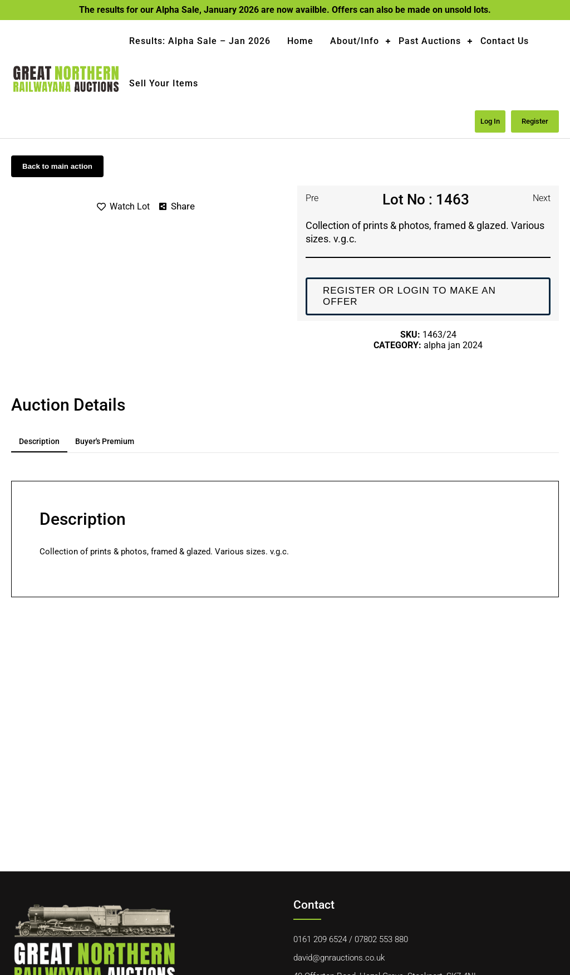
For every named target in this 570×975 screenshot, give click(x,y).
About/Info (354, 41)
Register (535, 121)
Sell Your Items (163, 83)
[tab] (39, 441)
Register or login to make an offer (409, 296)
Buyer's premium (104, 441)
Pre (312, 198)
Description (39, 441)
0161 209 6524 (320, 939)
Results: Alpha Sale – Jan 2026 (200, 41)
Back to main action (57, 166)
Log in (490, 121)
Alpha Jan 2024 (453, 345)
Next (542, 198)
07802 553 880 (381, 939)
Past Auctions (430, 41)
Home (300, 41)
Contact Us (504, 41)
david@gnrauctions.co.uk (339, 958)
